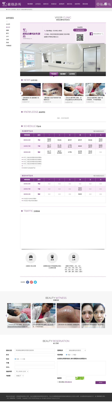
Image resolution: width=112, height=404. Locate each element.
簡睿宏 (80, 188)
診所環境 (72, 74)
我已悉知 (61, 382)
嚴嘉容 (80, 146)
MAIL (8, 367)
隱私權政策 (68, 382)
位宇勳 (70, 145)
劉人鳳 (59, 145)
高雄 (7, 42)
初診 (68, 355)
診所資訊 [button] (38, 4)
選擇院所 (60, 350)
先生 (17, 359)
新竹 (7, 33)
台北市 (8, 24)
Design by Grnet (55, 398)
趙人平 (49, 145)
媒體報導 (61, 4)
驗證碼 (59, 378)
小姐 (22, 359)
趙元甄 (80, 151)
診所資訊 (13, 9)
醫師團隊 (63, 74)
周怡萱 (100, 139)
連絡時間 (9, 371)
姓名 (7, 355)
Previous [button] (22, 58)
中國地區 (8, 45)
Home (9, 9)
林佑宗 (80, 190)
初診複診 (60, 355)
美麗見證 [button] (53, 4)
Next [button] (104, 58)
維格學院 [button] (77, 4)
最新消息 (69, 4)
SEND (100, 382)
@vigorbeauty (80, 30)
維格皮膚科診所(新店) (97, 34)
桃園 (7, 30)
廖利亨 (49, 141)
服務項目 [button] (46, 4)
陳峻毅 (49, 139)
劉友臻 (59, 140)
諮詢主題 (9, 350)
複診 (74, 355)
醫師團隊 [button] (30, 4)
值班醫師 (59, 153)
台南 (7, 39)
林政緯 (49, 153)
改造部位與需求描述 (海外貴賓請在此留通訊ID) (72, 358)
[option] (63, 58)
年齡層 (8, 376)
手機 (7, 363)
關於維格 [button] (85, 4)
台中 (7, 36)
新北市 (18, 9)
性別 (7, 359)
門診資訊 (54, 74)
